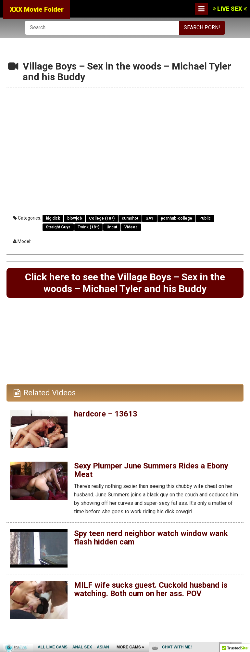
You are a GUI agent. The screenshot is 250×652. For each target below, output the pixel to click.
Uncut (111, 227)
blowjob (74, 218)
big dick (53, 218)
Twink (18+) (88, 227)
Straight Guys (58, 227)
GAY (149, 218)
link (244, 550)
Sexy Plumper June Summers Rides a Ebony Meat (151, 470)
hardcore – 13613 (105, 413)
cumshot (130, 218)
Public (205, 218)
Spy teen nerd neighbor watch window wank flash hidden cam (151, 537)
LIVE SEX (230, 8)
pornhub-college (176, 218)
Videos (131, 227)
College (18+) (102, 218)
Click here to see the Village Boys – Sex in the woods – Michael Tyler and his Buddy (125, 282)
